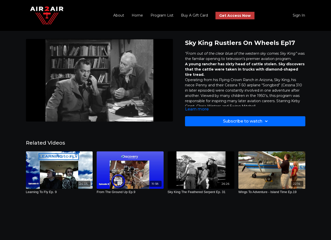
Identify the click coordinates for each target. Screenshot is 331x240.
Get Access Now (235, 15)
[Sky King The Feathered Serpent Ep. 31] (201, 192)
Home (137, 15)
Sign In (299, 15)
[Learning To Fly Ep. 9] (59, 192)
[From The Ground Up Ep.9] (130, 192)
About (118, 15)
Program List (162, 15)
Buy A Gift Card (194, 15)
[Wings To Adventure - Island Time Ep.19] (271, 192)
